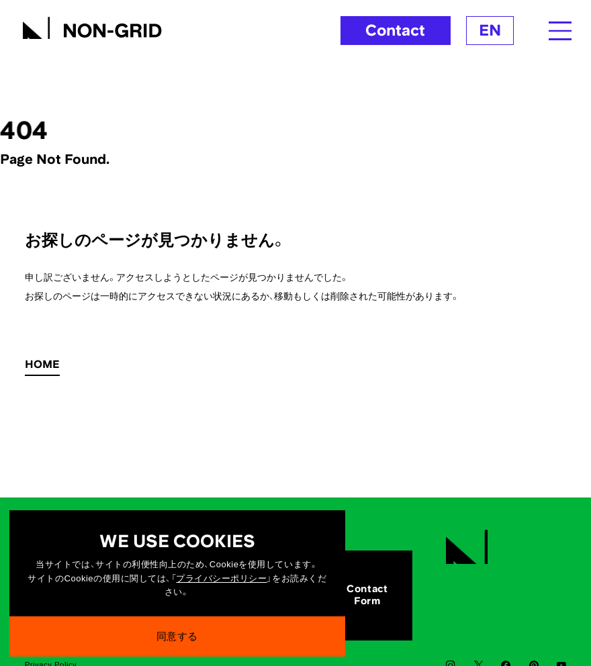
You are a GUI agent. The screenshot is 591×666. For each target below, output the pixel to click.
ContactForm (367, 595)
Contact (395, 30)
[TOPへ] (92, 25)
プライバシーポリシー (221, 582)
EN (490, 30)
